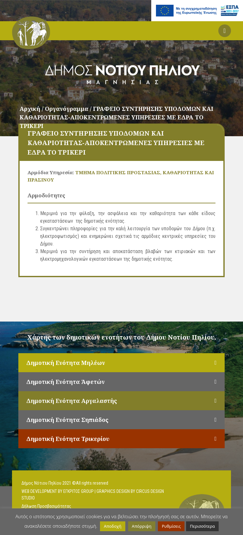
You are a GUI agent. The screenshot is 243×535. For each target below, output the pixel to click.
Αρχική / (32, 108)
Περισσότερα (202, 526)
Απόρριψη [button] (142, 526)
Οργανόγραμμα (67, 108)
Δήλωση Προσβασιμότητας (46, 506)
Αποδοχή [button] (112, 526)
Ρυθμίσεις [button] (171, 526)
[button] (224, 30)
